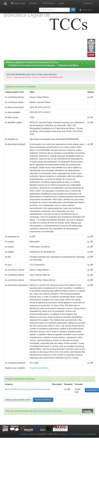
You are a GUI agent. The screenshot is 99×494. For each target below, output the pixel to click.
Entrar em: (86, 10)
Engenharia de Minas (68, 65)
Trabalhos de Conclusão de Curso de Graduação (31, 65)
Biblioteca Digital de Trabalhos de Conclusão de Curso (32, 62)
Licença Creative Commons (49, 411)
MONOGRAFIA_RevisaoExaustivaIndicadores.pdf (27, 389)
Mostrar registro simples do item (18, 400)
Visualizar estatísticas (43, 400)
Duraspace (63, 434)
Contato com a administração (83, 434)
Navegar (34, 3)
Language (88, 3)
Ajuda (61, 3)
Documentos (48, 3)
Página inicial (18, 3)
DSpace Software (28, 434)
